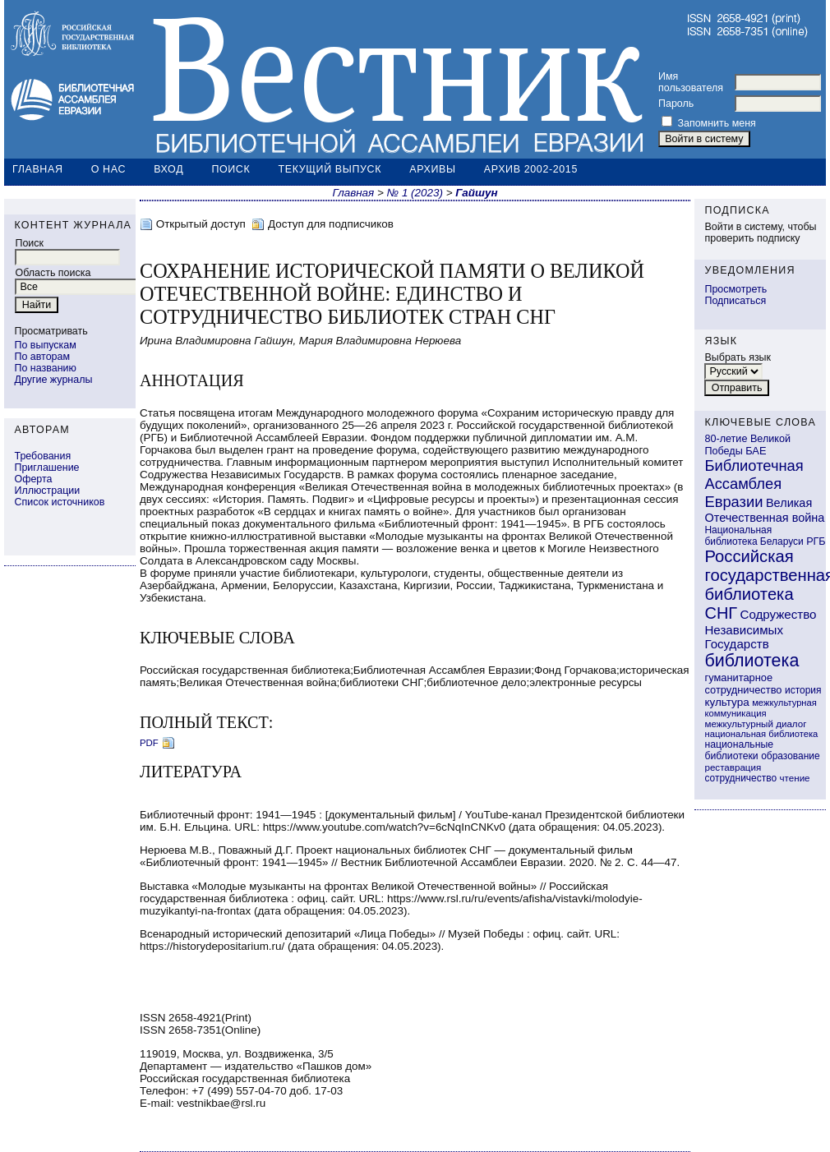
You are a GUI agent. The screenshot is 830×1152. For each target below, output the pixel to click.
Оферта (33, 479)
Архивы (432, 169)
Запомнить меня (716, 123)
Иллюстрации (47, 490)
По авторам (42, 356)
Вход (168, 169)
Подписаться (735, 300)
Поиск (230, 169)
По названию (45, 368)
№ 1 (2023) (415, 193)
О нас (108, 169)
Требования (42, 456)
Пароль (676, 103)
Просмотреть (735, 289)
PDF (149, 743)
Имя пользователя (690, 82)
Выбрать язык (737, 357)
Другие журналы (53, 379)
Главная (37, 169)
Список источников (59, 502)
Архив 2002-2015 (531, 169)
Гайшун (476, 193)
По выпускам (45, 345)
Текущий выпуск (330, 169)
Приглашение (46, 467)
